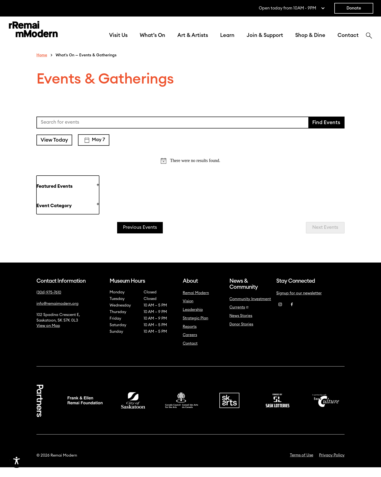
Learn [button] (227, 40)
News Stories (240, 325)
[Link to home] (33, 35)
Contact (348, 40)
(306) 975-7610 (48, 302)
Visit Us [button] (118, 40)
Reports (190, 336)
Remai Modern (196, 303)
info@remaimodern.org (57, 313)
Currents (239, 317)
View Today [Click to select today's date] (54, 149)
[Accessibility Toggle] (40, 460)
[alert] (190, 170)
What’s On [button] (152, 40)
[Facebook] (292, 314)
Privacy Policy (332, 465)
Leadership (193, 319)
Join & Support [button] (265, 40)
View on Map (48, 335)
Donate (353, 8)
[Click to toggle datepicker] (93, 149)
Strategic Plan (195, 328)
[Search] (369, 41)
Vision (188, 311)
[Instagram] (280, 314)
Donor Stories (241, 334)
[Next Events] (325, 237)
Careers (190, 345)
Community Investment (250, 309)
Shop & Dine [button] (310, 40)
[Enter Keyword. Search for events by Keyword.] (172, 132)
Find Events (326, 132)
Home (41, 65)
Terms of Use (301, 465)
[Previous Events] (140, 237)
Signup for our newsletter (299, 303)
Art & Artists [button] (192, 40)
